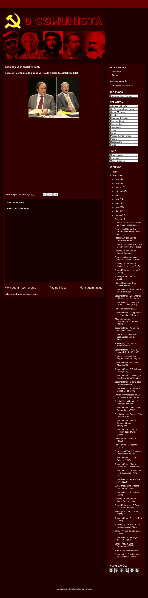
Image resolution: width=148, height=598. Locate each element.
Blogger (89, 589)
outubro (119, 187)
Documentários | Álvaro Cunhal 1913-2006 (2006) (127, 465)
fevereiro (119, 219)
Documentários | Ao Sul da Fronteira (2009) (126, 329)
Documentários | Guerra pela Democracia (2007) (127, 383)
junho (118, 203)
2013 (115, 176)
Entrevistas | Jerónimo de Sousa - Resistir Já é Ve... (127, 258)
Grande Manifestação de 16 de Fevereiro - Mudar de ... (127, 396)
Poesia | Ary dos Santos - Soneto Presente (125, 252)
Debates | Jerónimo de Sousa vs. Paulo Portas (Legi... (127, 223)
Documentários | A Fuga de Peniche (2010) (126, 458)
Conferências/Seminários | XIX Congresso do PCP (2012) (128, 245)
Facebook (116, 71)
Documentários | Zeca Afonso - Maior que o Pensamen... (127, 297)
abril (117, 211)
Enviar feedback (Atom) (27, 294)
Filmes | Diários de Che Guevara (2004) (125, 284)
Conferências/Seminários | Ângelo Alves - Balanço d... (127, 357)
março (118, 215)
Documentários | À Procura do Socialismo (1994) (128, 290)
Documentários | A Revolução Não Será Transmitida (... (127, 376)
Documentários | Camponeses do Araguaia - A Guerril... (128, 314)
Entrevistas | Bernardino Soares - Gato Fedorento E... (126, 231)
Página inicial (57, 287)
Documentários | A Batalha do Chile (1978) (127, 370)
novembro (120, 183)
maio (117, 207)
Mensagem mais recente (20, 287)
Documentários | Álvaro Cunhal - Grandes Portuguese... (125, 423)
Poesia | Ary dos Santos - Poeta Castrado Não (125, 500)
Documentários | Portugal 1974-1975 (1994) (125, 538)
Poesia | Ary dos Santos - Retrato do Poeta (125, 239)
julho (117, 199)
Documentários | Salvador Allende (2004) (126, 364)
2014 (115, 172)
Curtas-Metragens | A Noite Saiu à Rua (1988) (126, 487)
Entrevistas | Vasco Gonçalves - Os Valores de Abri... (128, 452)
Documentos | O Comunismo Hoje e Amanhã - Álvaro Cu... (127, 473)
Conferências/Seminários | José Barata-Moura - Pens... (126, 336)
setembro (119, 191)
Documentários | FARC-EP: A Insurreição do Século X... (127, 351)
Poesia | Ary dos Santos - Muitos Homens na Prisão (127, 264)
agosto (118, 195)
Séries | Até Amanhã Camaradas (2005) (124, 545)
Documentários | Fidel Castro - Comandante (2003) (128, 408)
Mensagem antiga (91, 287)
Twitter (115, 75)
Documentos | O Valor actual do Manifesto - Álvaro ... (127, 555)
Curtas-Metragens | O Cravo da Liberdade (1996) (127, 506)
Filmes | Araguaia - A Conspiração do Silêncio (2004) (126, 321)
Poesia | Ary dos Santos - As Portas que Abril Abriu (127, 525)
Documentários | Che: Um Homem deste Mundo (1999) (126, 432)
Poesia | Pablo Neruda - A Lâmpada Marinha (126, 402)
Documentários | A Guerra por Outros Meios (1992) (128, 389)
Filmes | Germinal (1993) (125, 309)
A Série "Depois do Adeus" (126, 550)
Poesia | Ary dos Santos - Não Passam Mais (128, 415)
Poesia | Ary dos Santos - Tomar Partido (125, 344)
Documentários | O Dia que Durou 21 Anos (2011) (126, 303)
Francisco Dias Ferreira (122, 85)
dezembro (120, 179)
